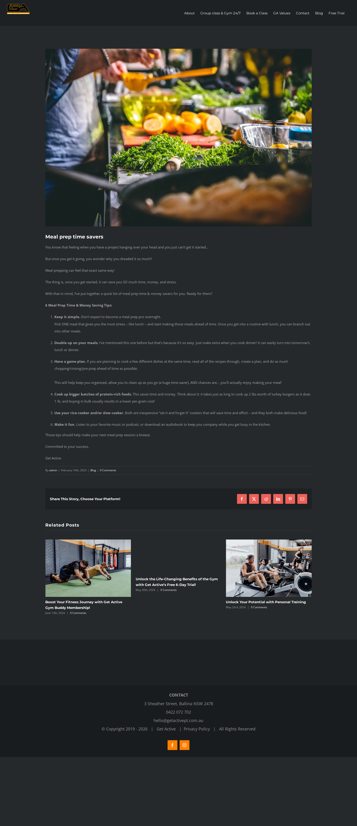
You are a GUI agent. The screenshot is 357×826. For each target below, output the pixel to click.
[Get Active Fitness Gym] (178, 137)
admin (53, 470)
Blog (93, 470)
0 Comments (108, 470)
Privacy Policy (197, 800)
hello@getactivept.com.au (178, 791)
